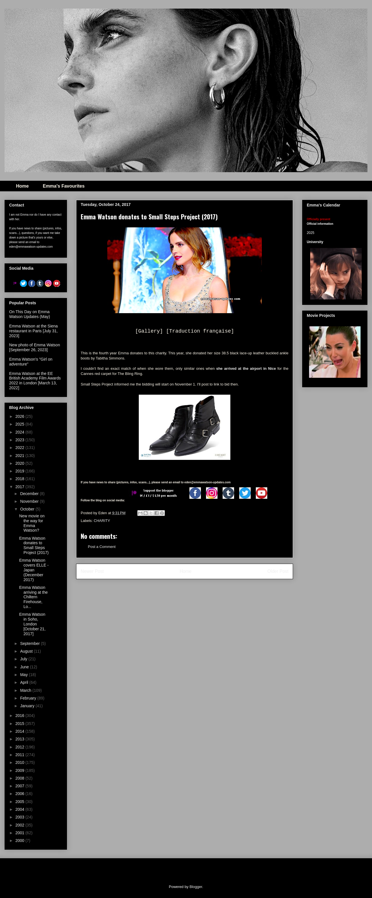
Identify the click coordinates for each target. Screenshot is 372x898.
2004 (20, 809)
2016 (20, 715)
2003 (20, 817)
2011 (20, 754)
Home (22, 186)
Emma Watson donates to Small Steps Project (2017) (34, 545)
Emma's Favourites (63, 186)
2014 (20, 731)
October (27, 509)
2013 (20, 739)
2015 (20, 723)
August (26, 651)
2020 (20, 463)
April (24, 682)
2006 (20, 793)
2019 (20, 471)
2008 (20, 778)
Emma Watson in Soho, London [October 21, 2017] (32, 624)
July (24, 659)
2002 (20, 825)
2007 (20, 786)
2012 (20, 747)
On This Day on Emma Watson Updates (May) (29, 314)
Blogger (195, 887)
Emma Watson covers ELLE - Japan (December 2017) (34, 570)
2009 (20, 770)
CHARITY (102, 520)
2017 (20, 486)
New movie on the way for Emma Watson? (32, 523)
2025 (20, 424)
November (29, 501)
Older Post (277, 571)
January (27, 706)
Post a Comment (102, 547)
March (26, 690)
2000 (20, 840)
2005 (20, 801)
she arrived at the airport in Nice (246, 368)
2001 (20, 833)
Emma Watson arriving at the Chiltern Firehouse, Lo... (33, 597)
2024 (20, 432)
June (25, 667)
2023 (20, 440)
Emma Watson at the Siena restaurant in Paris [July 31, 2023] (33, 331)
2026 (20, 416)
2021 (20, 455)
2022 (20, 447)
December (29, 493)
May (24, 674)
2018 (20, 478)
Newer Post (92, 571)
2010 (20, 762)
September (30, 643)
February (28, 698)
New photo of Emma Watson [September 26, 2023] (34, 347)
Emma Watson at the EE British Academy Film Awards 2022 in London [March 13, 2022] (35, 380)
